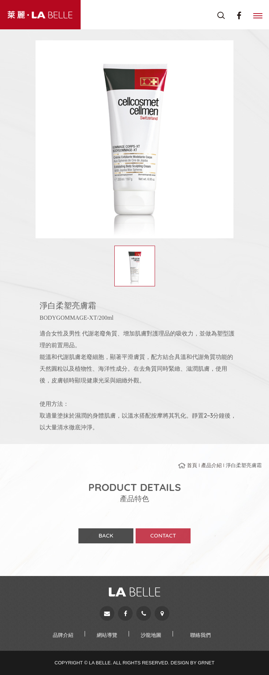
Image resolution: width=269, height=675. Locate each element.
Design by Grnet (193, 662)
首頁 (192, 467)
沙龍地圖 (151, 635)
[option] (134, 139)
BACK (106, 538)
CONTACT (163, 538)
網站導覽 (107, 635)
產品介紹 (211, 467)
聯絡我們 (200, 635)
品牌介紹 (63, 635)
